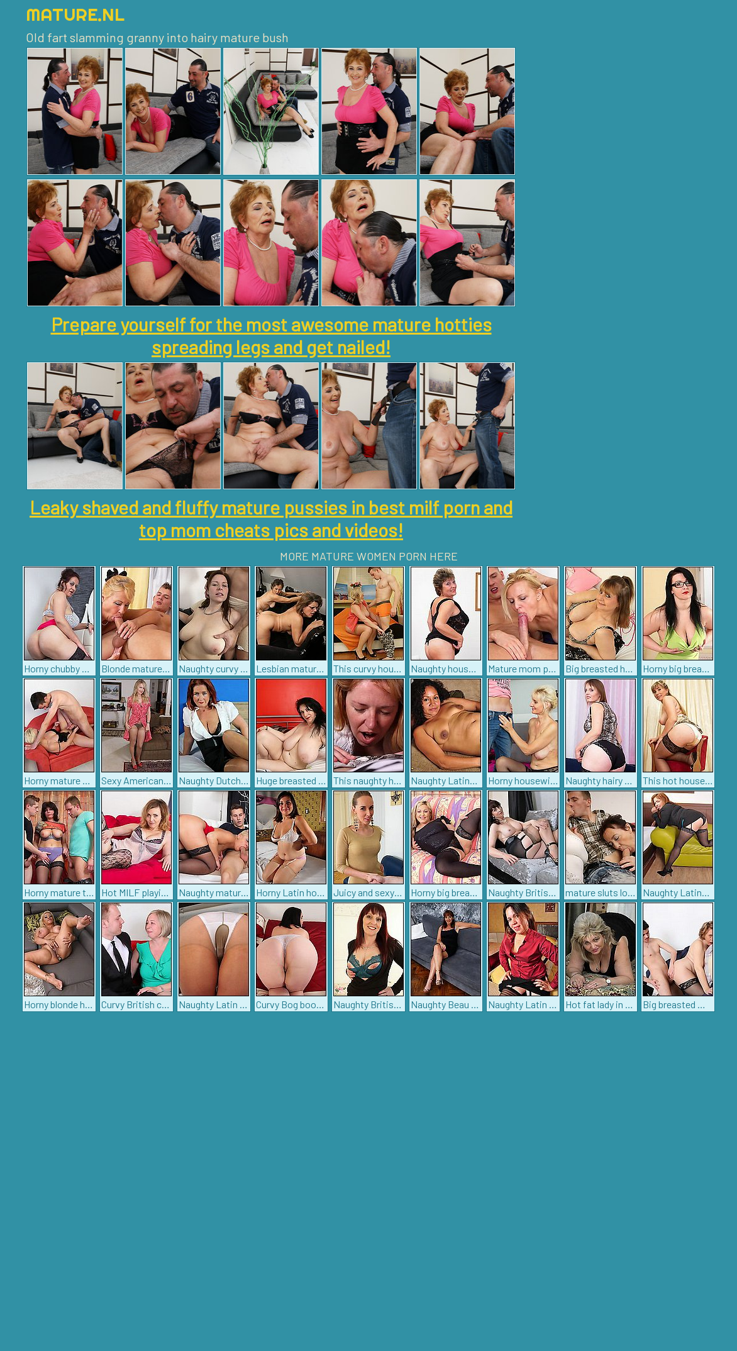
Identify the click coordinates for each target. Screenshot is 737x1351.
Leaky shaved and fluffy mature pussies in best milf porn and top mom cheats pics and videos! (271, 518)
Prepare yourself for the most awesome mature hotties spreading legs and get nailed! (271, 335)
